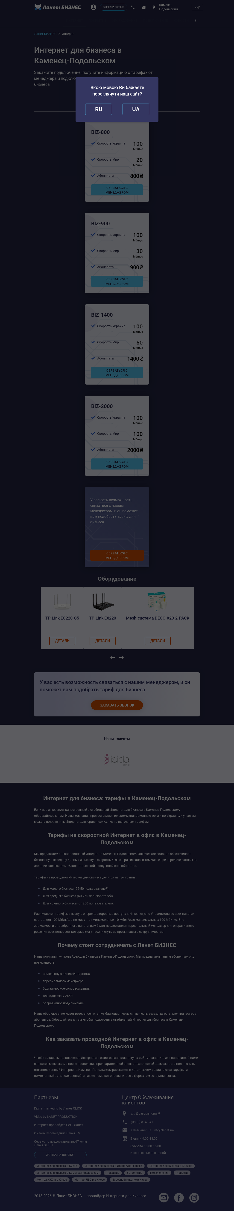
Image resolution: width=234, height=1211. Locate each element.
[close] (98, 109)
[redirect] (136, 109)
